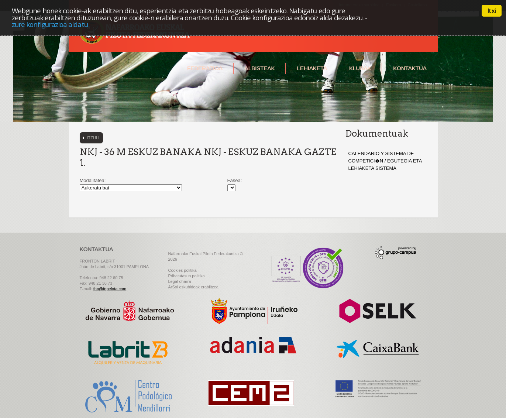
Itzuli (93, 138)
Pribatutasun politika (186, 276)
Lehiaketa (312, 68)
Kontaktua (410, 68)
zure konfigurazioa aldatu (50, 24)
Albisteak (260, 68)
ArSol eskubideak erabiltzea (193, 287)
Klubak (360, 68)
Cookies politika (182, 270)
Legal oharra (179, 281)
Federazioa (205, 68)
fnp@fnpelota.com (109, 289)
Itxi (492, 11)
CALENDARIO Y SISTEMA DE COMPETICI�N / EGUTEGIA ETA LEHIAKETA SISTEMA (385, 161)
